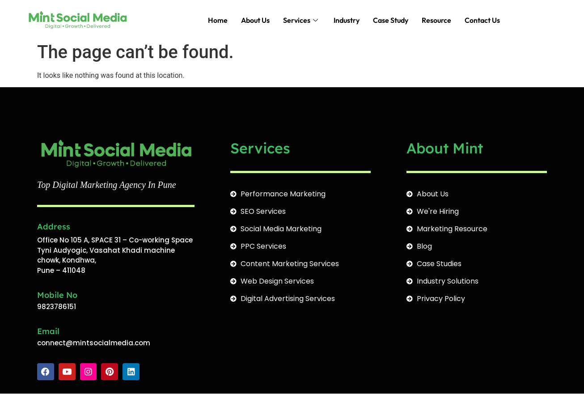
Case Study (390, 20)
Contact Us (482, 20)
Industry (347, 20)
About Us (255, 20)
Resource (436, 20)
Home (218, 20)
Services (301, 20)
